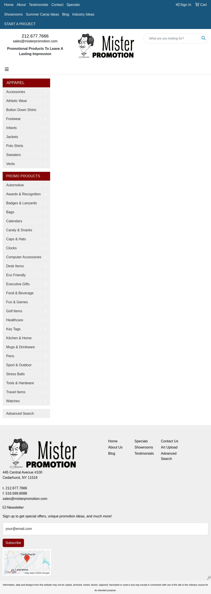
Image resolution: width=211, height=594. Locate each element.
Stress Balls (15, 374)
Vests (10, 164)
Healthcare (14, 320)
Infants (11, 128)
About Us (115, 447)
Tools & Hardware (20, 383)
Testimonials (38, 5)
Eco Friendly (16, 275)
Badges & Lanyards (21, 203)
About (21, 5)
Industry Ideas (83, 14)
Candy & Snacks (19, 230)
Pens (10, 356)
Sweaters (13, 155)
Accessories (15, 92)
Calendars (14, 221)
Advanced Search (20, 413)
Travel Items (15, 392)
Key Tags (13, 329)
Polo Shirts (14, 146)
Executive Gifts (18, 284)
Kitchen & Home (19, 338)
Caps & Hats (16, 239)
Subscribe (13, 543)
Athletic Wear (16, 101)
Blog (65, 14)
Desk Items (15, 266)
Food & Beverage (20, 293)
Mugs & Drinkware (20, 347)
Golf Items (14, 311)
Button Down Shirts (21, 110)
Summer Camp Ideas (42, 14)
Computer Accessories (23, 257)
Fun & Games (17, 302)
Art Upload (169, 447)
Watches (13, 401)
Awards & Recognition (23, 194)
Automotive (15, 185)
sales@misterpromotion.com (35, 41)
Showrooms (13, 14)
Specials (73, 5)
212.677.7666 (35, 36)
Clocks (11, 248)
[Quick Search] (171, 38)
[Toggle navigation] (6, 69)
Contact (57, 5)
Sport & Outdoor (19, 365)
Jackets (12, 137)
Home (9, 5)
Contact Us (169, 441)
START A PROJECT (20, 24)
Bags (10, 212)
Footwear (13, 119)
